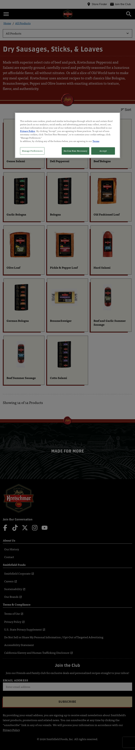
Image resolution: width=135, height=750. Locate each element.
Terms (95, 141)
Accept (103, 150)
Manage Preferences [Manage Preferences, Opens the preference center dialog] (32, 150)
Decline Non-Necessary (75, 150)
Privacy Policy (27, 131)
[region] (67, 135)
